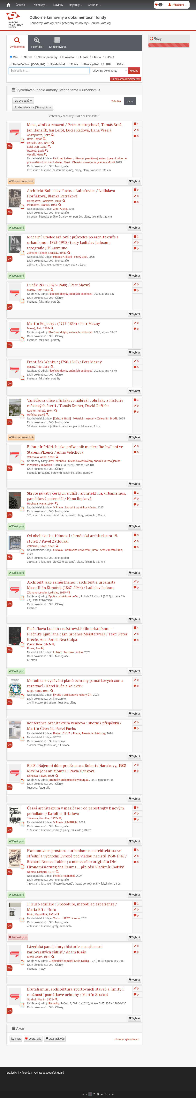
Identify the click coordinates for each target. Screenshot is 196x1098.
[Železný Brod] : (62, 418)
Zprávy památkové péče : (64, 596)
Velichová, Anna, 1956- (41, 457)
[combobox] (49, 70)
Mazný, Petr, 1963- (38, 289)
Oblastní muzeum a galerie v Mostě (93, 162)
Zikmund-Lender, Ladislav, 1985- (47, 252)
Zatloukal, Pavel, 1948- (41, 546)
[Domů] (8, 5)
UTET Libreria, (71, 918)
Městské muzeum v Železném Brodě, (95, 418)
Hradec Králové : (63, 256)
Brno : (95, 550)
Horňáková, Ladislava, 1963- (44, 201)
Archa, (64, 208)
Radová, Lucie (36, 150)
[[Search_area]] (108, 70)
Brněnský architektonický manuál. (69, 779)
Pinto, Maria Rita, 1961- (41, 914)
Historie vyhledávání (127, 1039)
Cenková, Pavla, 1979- (41, 775)
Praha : (57, 733)
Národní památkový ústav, (81, 507)
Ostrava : (58, 550)
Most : (67, 162)
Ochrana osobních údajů (49, 1072)
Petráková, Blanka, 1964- (42, 204)
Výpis (130, 101)
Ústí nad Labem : (63, 158)
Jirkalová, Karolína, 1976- (42, 818)
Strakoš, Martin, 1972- (40, 999)
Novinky (58, 4)
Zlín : (56, 208)
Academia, (69, 875)
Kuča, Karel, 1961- (38, 690)
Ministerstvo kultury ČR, (78, 694)
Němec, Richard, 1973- (41, 871)
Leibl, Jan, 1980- (37, 146)
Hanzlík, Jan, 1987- (39, 142)
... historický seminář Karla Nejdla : (70, 960)
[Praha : (58, 694)
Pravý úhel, (81, 256)
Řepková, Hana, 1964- (40, 503)
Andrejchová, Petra (38, 135)
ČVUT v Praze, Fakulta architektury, (84, 733)
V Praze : (58, 507)
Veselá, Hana (35, 154)
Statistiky (11, 1072)
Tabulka (116, 101)
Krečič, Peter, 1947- (39, 644)
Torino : (57, 918)
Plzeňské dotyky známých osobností (71, 293)
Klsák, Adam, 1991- (39, 957)
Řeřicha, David (36, 414)
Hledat (134, 70)
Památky (54, 1003)
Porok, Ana (34, 648)
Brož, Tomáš (34, 138)
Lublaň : (58, 652)
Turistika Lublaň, (73, 652)
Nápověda (25, 1072)
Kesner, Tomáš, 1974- (40, 410)
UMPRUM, (71, 822)
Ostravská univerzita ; (78, 550)
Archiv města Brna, (111, 550)
